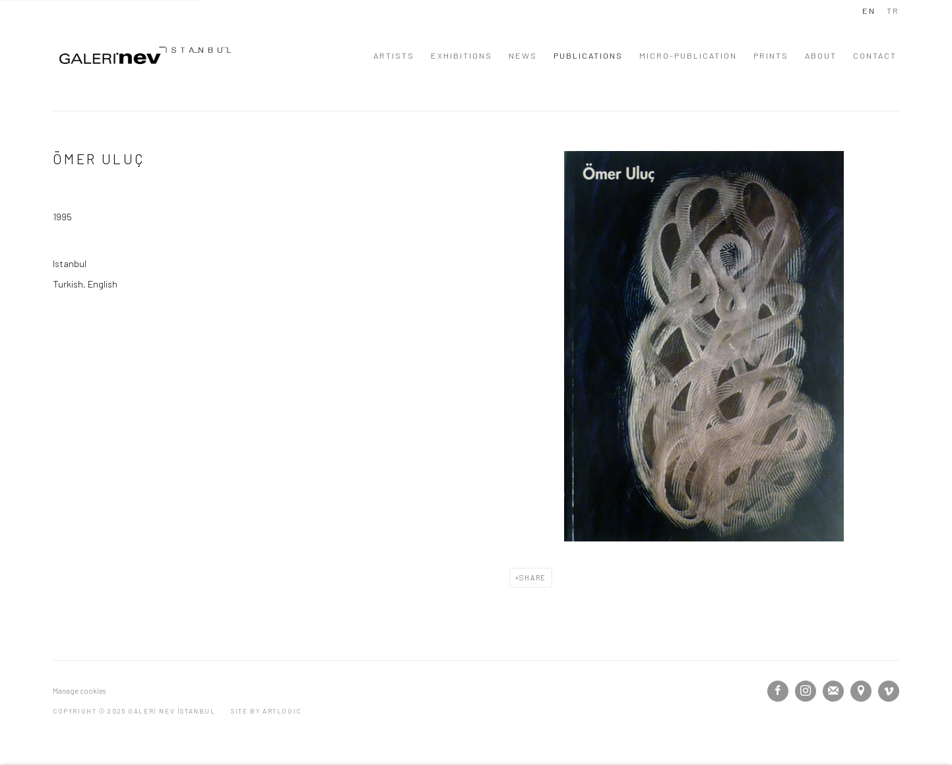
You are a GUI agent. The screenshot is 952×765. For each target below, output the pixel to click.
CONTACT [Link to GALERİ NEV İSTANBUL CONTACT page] (875, 55)
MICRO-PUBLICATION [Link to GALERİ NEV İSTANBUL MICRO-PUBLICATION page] (688, 55)
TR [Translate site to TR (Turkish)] (893, 10)
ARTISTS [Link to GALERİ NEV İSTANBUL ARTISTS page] (393, 55)
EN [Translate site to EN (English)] (868, 10)
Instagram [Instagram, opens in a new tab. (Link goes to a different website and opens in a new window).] (805, 691)
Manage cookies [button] (79, 691)
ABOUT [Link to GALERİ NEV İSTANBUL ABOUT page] (821, 55)
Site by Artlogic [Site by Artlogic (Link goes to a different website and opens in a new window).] (266, 711)
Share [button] (532, 577)
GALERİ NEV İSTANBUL (145, 55)
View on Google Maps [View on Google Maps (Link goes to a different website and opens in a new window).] (861, 691)
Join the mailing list (833, 691)
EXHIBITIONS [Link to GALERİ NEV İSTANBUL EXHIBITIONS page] (461, 55)
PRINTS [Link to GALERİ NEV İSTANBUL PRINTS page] (770, 55)
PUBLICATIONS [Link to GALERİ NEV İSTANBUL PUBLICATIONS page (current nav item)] (588, 55)
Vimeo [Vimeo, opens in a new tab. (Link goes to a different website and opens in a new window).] (888, 691)
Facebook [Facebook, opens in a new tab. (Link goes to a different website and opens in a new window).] (777, 691)
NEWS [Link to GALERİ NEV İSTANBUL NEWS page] (523, 55)
